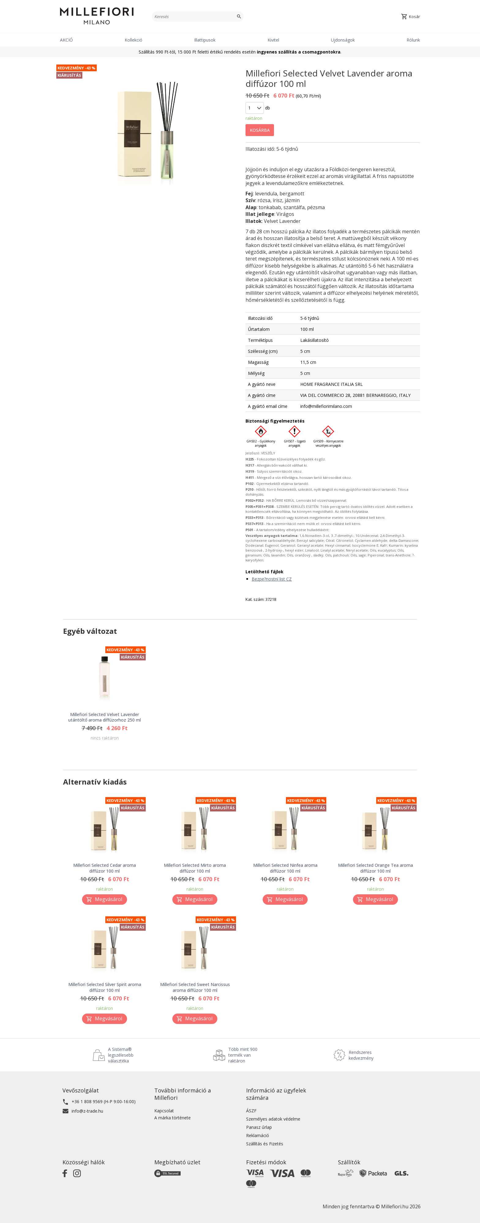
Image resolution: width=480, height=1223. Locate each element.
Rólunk (413, 40)
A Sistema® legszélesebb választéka (120, 1055)
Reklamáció (257, 1135)
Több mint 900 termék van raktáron (242, 1055)
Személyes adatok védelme (273, 1119)
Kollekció (133, 40)
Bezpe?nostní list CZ (272, 579)
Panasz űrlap (259, 1127)
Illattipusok (205, 40)
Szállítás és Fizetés (264, 1144)
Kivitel (273, 40)
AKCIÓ (66, 40)
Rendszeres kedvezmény (361, 1055)
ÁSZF (251, 1111)
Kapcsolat (164, 1111)
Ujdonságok (343, 40)
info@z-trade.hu (87, 1111)
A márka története (172, 1118)
